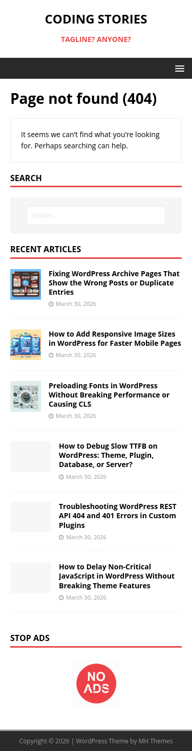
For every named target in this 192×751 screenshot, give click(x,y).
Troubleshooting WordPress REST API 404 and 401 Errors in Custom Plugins (118, 515)
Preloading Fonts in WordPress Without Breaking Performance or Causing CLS (109, 395)
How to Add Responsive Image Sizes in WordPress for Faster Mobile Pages (115, 338)
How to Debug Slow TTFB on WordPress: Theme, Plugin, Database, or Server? (108, 455)
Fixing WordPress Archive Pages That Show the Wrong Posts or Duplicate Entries (114, 283)
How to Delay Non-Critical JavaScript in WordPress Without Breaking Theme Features (117, 576)
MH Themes (155, 741)
